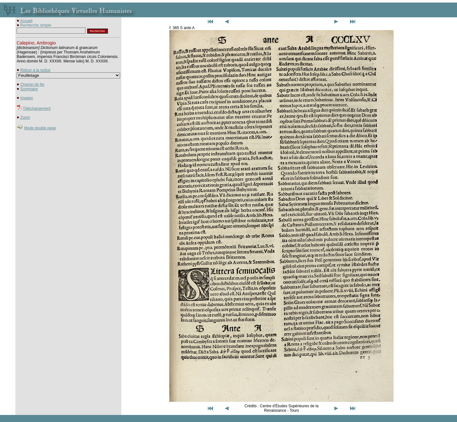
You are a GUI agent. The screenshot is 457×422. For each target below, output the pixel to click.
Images (26, 98)
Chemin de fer (32, 84)
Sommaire (29, 89)
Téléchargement (37, 108)
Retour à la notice (35, 70)
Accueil (26, 21)
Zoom (25, 117)
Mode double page (40, 128)
